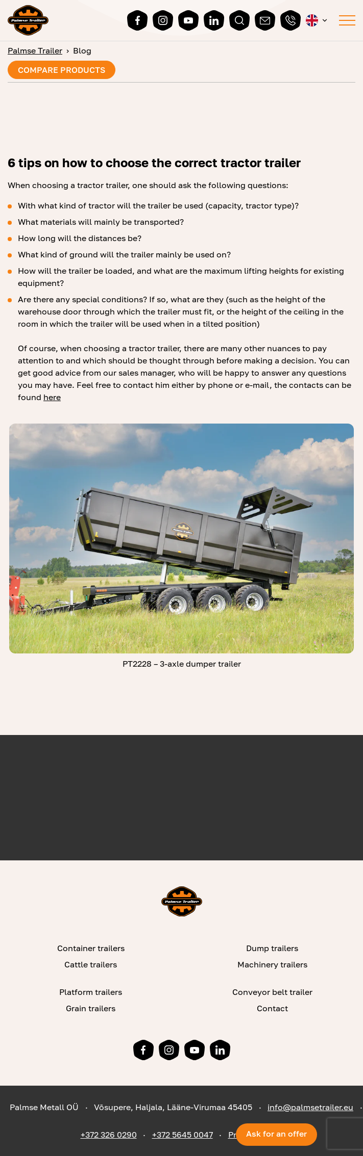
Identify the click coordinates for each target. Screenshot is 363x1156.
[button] (317, 20)
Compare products (61, 70)
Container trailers (91, 948)
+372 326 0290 (109, 1134)
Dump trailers (272, 948)
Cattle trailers (90, 964)
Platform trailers (90, 992)
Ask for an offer (276, 1133)
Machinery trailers (272, 964)
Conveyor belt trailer (272, 992)
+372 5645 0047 (182, 1134)
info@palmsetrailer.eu (310, 1107)
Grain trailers (90, 1008)
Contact (272, 1008)
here (52, 397)
